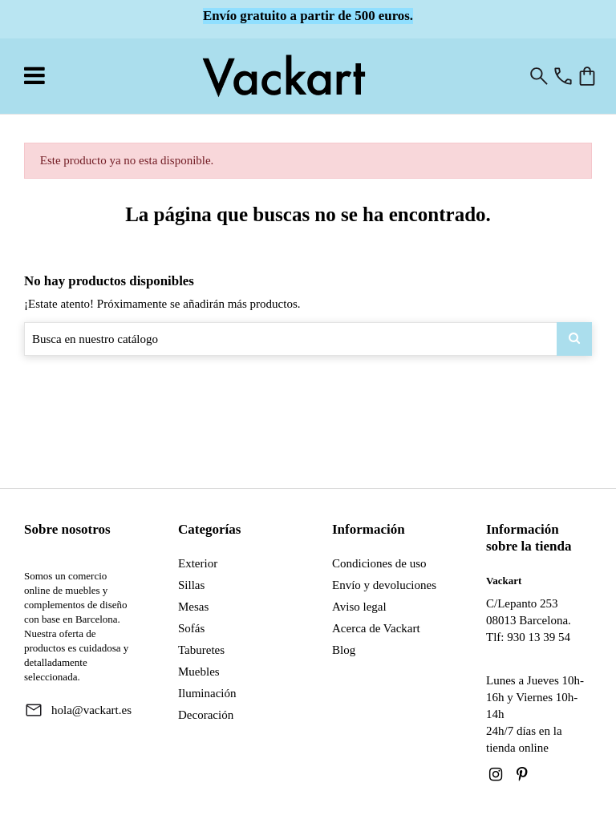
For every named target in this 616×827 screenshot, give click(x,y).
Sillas (191, 585)
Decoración (205, 714)
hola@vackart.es (91, 710)
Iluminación (207, 693)
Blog (343, 649)
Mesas (193, 606)
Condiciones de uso (379, 563)
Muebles (199, 671)
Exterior (197, 563)
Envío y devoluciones (384, 585)
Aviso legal (359, 606)
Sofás (191, 628)
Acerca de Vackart (376, 628)
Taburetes (201, 649)
